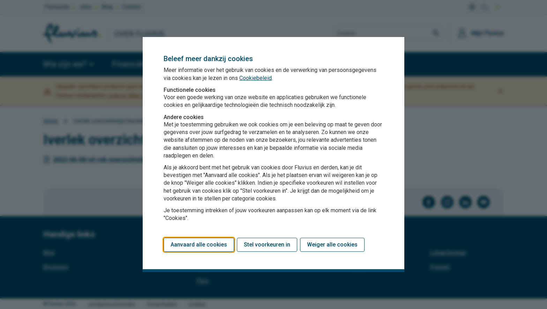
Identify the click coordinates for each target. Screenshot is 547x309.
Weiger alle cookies (332, 244)
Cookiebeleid (255, 78)
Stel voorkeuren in (267, 244)
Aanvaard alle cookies (199, 244)
